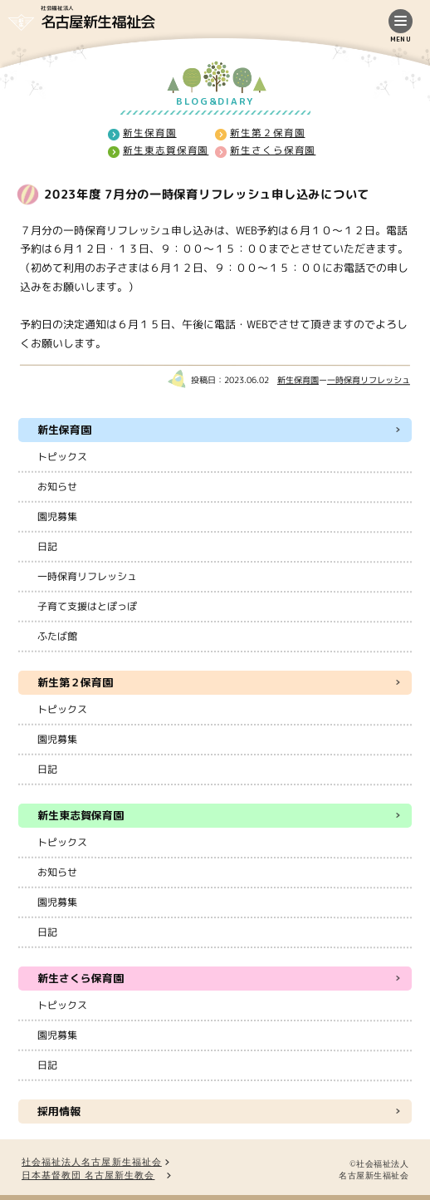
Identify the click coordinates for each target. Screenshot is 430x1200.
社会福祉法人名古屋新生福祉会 (92, 1162)
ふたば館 (57, 636)
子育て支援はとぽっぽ (87, 606)
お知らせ (57, 487)
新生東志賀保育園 (165, 150)
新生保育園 (150, 132)
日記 (47, 546)
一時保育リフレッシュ (368, 380)
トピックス (62, 457)
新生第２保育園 (267, 133)
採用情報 (59, 1111)
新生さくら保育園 (272, 150)
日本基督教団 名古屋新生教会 (88, 1175)
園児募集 (57, 516)
